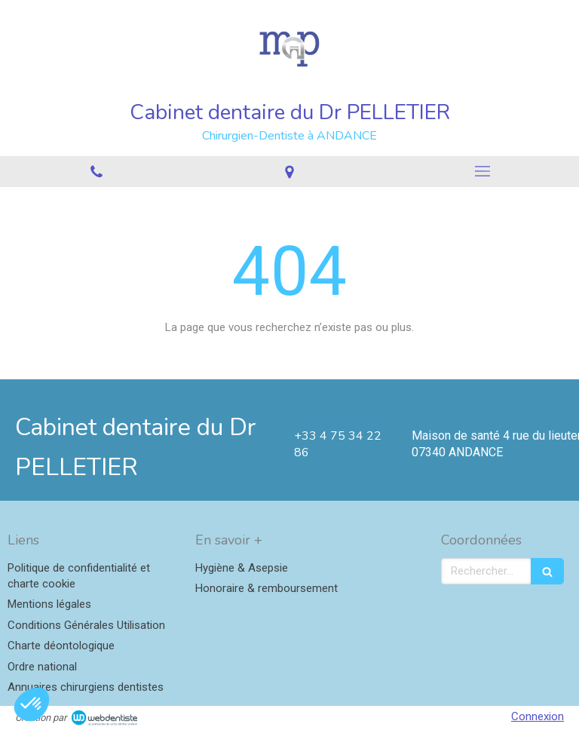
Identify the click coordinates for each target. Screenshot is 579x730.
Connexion (537, 716)
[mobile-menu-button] (482, 171)
